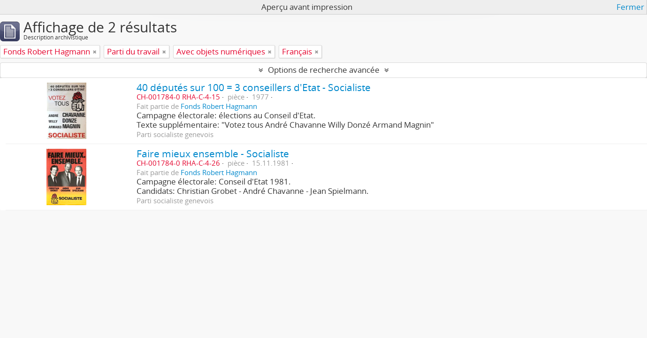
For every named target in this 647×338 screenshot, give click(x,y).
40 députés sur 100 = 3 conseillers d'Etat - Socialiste (254, 87)
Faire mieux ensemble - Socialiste (213, 153)
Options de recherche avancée (324, 69)
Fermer (630, 7)
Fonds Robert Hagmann (219, 106)
